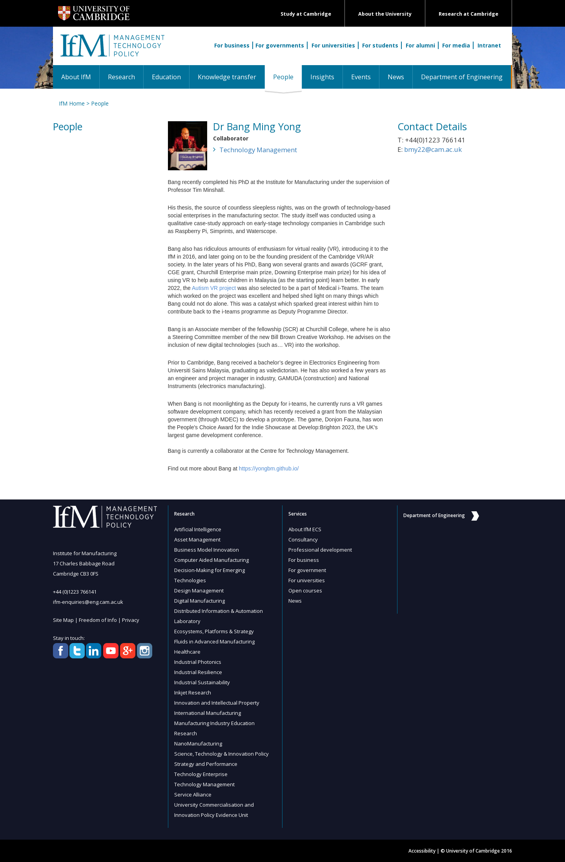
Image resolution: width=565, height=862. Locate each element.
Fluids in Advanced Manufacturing (214, 641)
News (396, 77)
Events (361, 77)
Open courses (305, 590)
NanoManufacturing (198, 743)
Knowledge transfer (227, 77)
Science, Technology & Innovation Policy (221, 753)
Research (121, 77)
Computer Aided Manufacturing (211, 559)
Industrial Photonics (197, 661)
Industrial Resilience (198, 672)
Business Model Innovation (206, 549)
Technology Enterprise (201, 774)
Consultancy (303, 539)
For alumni (420, 45)
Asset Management (197, 539)
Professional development (320, 549)
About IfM (76, 77)
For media (456, 45)
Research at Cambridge (468, 14)
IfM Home (72, 103)
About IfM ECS (304, 529)
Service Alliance (192, 794)
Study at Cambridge (306, 14)
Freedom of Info (98, 619)
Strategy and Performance (205, 763)
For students (380, 45)
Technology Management (258, 149)
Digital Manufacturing (199, 600)
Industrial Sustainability (202, 682)
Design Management (199, 590)
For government (307, 570)
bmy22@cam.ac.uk (433, 149)
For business (232, 45)
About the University (385, 14)
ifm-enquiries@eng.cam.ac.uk (88, 601)
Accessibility (422, 850)
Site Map (63, 619)
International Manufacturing (207, 712)
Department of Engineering (462, 77)
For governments (279, 45)
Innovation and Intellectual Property (216, 702)
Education (166, 77)
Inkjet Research (192, 692)
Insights (322, 77)
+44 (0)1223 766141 (75, 591)
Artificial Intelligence (197, 529)
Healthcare (187, 651)
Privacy (130, 619)
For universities (333, 45)
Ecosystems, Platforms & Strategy (214, 631)
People (287, 76)
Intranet (489, 45)
